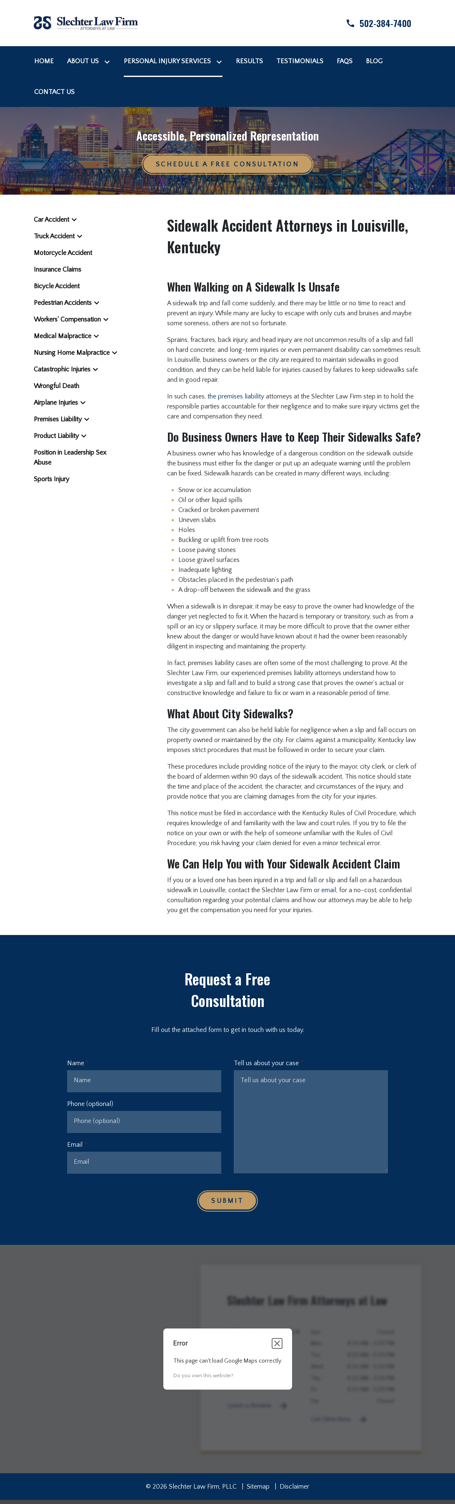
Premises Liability (58, 419)
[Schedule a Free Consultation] (227, 164)
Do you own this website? (203, 1375)
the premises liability (236, 396)
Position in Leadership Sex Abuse (70, 457)
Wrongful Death (56, 386)
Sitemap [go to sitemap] (258, 1486)
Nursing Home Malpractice (72, 352)
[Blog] (374, 61)
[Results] (249, 61)
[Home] (44, 61)
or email (325, 890)
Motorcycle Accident (63, 253)
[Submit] (227, 1200)
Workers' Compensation (67, 319)
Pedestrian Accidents (63, 303)
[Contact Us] (54, 92)
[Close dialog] (277, 1343)
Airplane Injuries (56, 402)
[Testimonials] (299, 61)
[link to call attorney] (371, 23)
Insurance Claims (57, 269)
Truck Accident (54, 236)
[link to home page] (86, 22)
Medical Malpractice (62, 336)
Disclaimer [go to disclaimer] (294, 1486)
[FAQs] (344, 61)
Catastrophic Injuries (62, 369)
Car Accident (51, 219)
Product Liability (56, 436)
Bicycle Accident (57, 286)
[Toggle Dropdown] (108, 61)
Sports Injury (51, 479)
